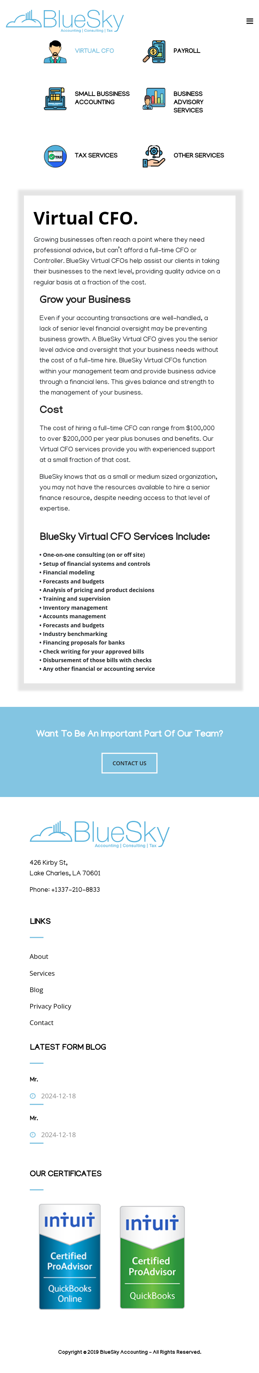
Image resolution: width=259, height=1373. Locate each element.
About (39, 956)
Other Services (199, 156)
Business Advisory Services (188, 103)
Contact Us (129, 763)
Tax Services (96, 156)
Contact (42, 1022)
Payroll (187, 51)
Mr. (34, 1080)
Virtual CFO (94, 51)
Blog (36, 989)
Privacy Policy (50, 1006)
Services (42, 973)
